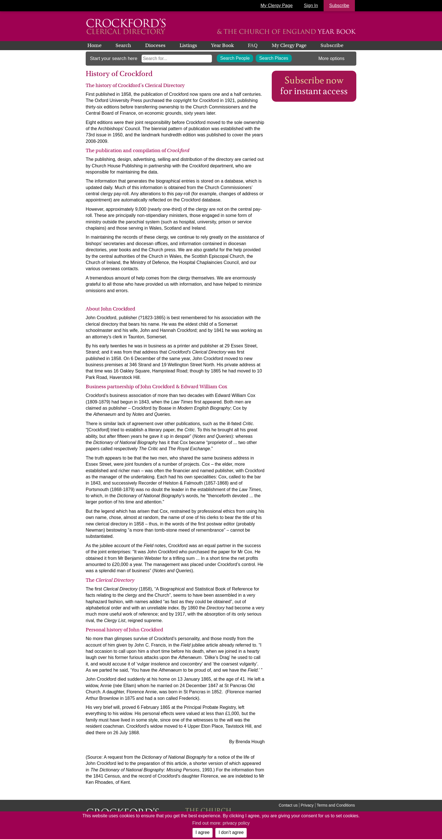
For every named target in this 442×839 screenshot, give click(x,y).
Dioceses (155, 45)
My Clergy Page (276, 5)
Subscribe (332, 45)
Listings (188, 45)
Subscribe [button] (339, 5)
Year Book (222, 45)
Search (123, 45)
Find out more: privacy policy (221, 823)
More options (332, 58)
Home (94, 45)
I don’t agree (231, 832)
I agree (203, 832)
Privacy (307, 805)
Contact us (288, 805)
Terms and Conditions (336, 805)
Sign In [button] (311, 5)
